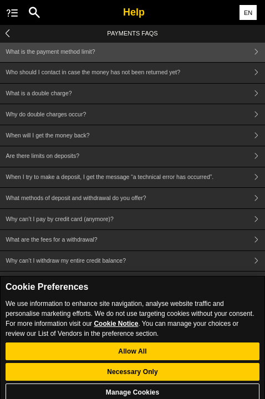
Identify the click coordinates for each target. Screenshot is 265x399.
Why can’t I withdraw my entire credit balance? (136, 261)
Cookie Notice (116, 327)
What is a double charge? (136, 94)
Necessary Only (132, 376)
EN (248, 12)
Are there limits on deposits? (136, 156)
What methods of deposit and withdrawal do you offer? (136, 198)
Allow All (132, 356)
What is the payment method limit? (136, 52)
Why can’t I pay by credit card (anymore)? (136, 219)
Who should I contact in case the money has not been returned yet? (136, 73)
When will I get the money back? (136, 135)
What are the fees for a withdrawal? (136, 240)
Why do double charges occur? (136, 114)
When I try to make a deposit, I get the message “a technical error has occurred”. (136, 177)
